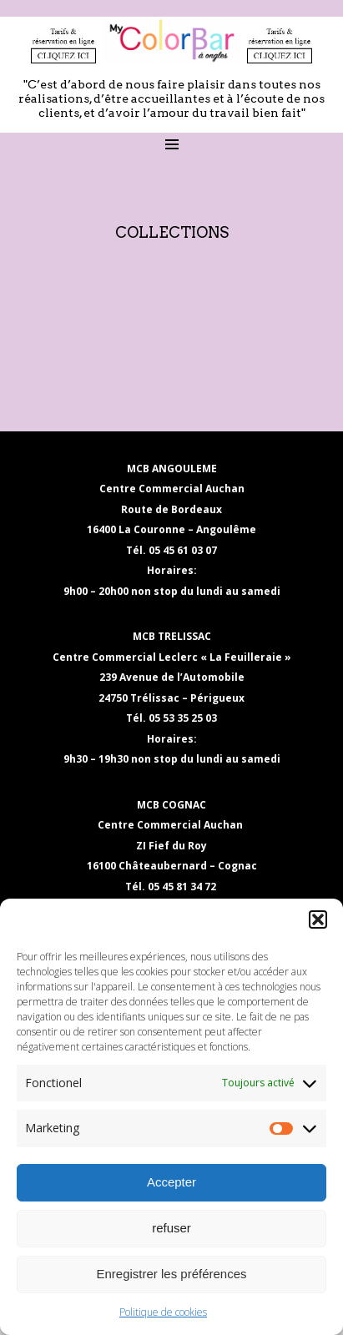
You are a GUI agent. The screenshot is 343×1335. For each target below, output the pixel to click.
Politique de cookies (163, 1312)
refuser (171, 1228)
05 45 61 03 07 (183, 550)
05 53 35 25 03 (183, 718)
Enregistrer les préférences (171, 1274)
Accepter (171, 1182)
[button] (318, 919)
